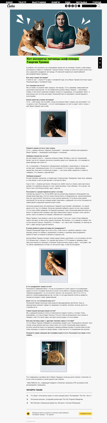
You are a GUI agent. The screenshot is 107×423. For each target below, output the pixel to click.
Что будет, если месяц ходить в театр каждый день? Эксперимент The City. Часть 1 (61, 395)
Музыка (81, 2)
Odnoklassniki (72, 6)
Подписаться (85, 413)
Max (79, 6)
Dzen (76, 6)
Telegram (66, 6)
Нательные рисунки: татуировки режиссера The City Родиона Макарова (57, 399)
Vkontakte (69, 6)
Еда (67, 2)
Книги (56, 2)
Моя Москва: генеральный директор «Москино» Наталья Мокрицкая (55, 403)
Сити (11, 6)
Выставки (39, 2)
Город (97, 2)
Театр (22, 2)
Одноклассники (100, 67)
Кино (9, 2)
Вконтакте (100, 63)
